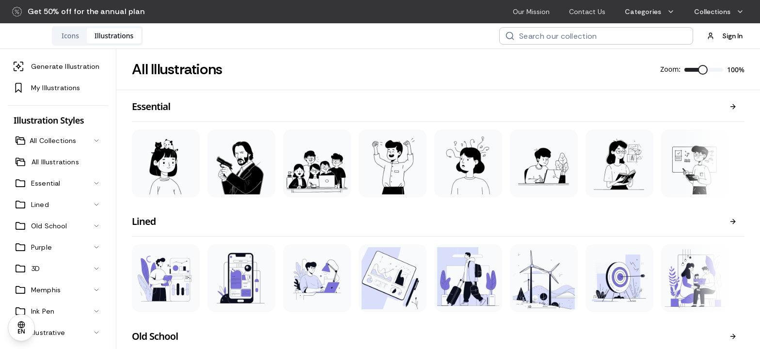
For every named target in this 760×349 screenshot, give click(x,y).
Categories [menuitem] (650, 11)
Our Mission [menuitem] (531, 11)
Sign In (725, 36)
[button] (78, 11)
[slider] (703, 70)
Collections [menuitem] (719, 11)
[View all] (732, 106)
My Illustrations (47, 88)
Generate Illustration (56, 66)
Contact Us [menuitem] (587, 11)
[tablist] (160, 36)
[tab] (133, 36)
